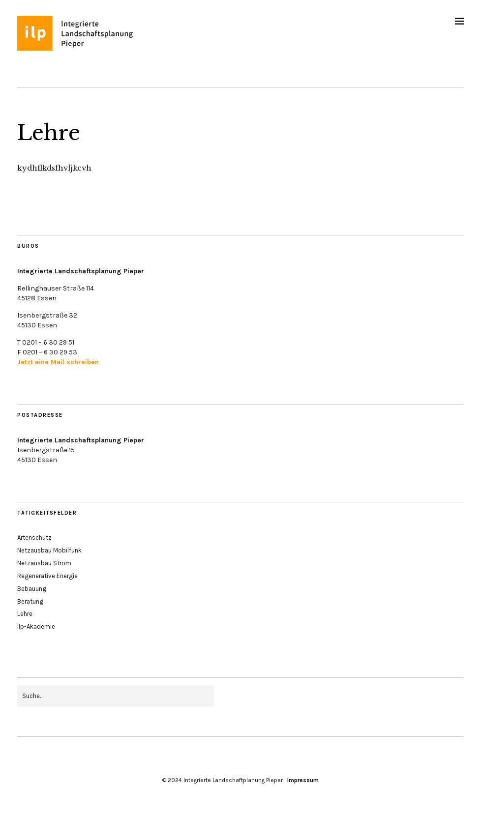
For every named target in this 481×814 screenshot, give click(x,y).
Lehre (24, 613)
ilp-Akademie (36, 626)
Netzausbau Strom (44, 563)
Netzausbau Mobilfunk (49, 550)
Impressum (303, 780)
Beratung (30, 601)
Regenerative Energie (47, 576)
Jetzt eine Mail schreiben (58, 362)
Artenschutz (34, 537)
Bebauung (31, 588)
